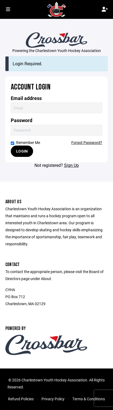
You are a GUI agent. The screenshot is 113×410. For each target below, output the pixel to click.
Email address (26, 98)
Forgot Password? (86, 142)
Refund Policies (21, 398)
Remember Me (25, 142)
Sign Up (71, 165)
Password (21, 120)
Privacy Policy (53, 398)
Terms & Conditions (88, 398)
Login (22, 151)
